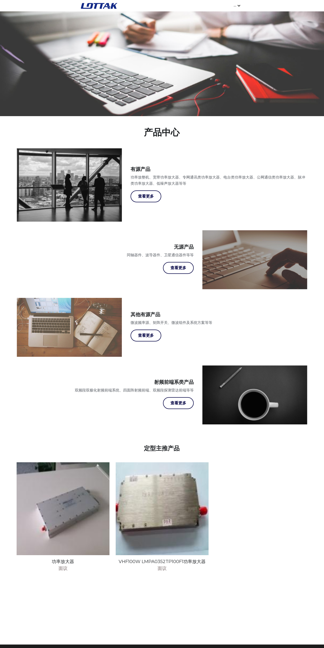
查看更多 (146, 200)
